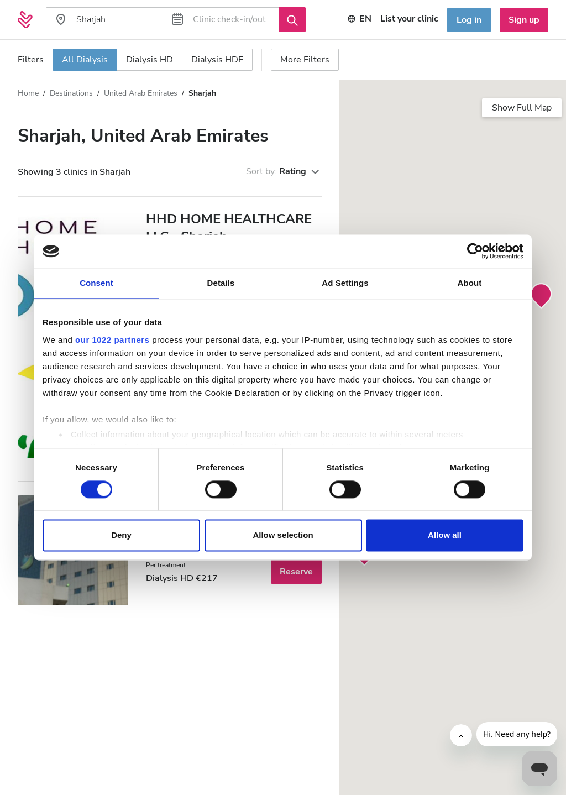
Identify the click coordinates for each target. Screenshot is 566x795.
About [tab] (470, 282)
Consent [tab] (96, 282)
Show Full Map (522, 108)
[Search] (292, 19)
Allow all (445, 535)
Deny (121, 535)
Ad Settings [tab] (345, 282)
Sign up (524, 20)
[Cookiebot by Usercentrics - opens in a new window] (475, 251)
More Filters (304, 60)
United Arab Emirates (140, 93)
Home (28, 93)
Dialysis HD (149, 60)
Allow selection (283, 535)
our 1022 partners (112, 339)
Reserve (296, 572)
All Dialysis (85, 60)
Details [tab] (221, 282)
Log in (469, 20)
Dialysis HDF (217, 60)
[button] (541, 296)
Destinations (71, 93)
